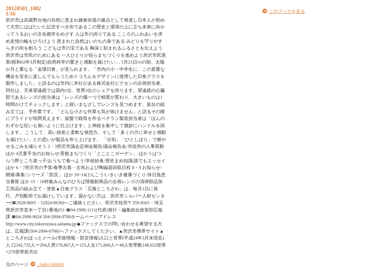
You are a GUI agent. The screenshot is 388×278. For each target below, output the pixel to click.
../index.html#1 (50, 264)
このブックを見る (287, 11)
